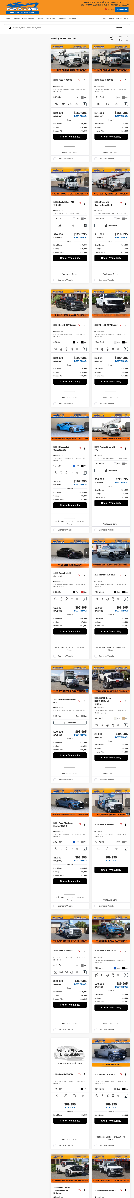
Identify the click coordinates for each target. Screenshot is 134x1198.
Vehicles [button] (16, 18)
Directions (62, 18)
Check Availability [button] (70, 136)
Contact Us (122, 9)
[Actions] (84, 80)
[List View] (127, 38)
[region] (70, 127)
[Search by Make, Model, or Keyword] (63, 28)
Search (119, 28)
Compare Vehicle (65, 159)
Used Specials (28, 18)
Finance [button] (40, 18)
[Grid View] (120, 38)
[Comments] (85, 104)
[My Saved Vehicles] (109, 9)
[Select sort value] (112, 38)
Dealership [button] (50, 18)
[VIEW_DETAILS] (70, 1052)
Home (7, 18)
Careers (72, 18)
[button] (86, 58)
